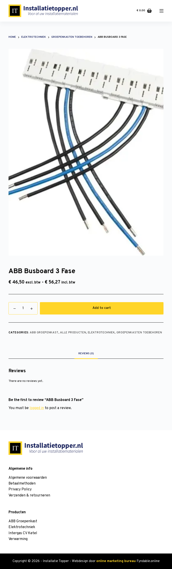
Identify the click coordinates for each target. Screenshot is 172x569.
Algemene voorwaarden (28, 478)
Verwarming (18, 539)
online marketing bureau (116, 561)
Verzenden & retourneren (29, 495)
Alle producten (73, 332)
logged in (37, 408)
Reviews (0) (86, 353)
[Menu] (161, 11)
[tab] (86, 354)
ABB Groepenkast (44, 332)
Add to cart (101, 308)
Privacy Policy (20, 489)
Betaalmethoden (22, 483)
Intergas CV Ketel (23, 533)
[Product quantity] (23, 308)
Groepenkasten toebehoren (139, 332)
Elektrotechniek (101, 332)
